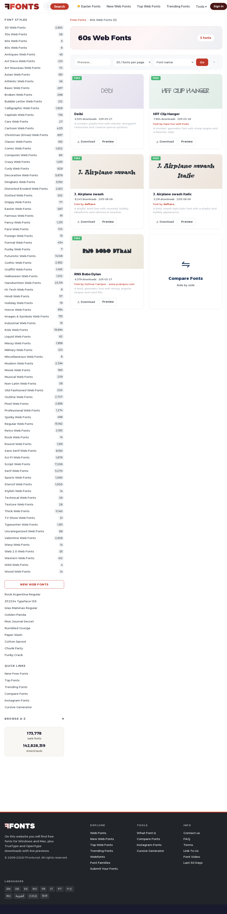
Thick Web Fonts (17, 511)
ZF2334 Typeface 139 (20, 601)
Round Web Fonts (18, 444)
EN (8, 889)
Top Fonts (12, 680)
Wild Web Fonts (16, 565)
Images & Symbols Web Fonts (27, 316)
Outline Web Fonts (19, 397)
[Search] (59, 6)
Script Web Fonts (17, 464)
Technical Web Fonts (20, 497)
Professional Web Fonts (22, 410)
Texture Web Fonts (19, 504)
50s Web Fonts (16, 34)
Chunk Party (14, 648)
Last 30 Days (193, 863)
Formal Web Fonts (18, 242)
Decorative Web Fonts (21, 175)
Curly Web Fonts (17, 168)
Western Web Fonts (19, 558)
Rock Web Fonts (17, 437)
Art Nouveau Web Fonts (22, 68)
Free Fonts (78, 20)
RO (35, 889)
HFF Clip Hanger (166, 114)
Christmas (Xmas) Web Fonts (26, 135)
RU (9, 896)
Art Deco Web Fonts (20, 61)
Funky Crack (14, 655)
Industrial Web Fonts (20, 323)
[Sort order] (173, 62)
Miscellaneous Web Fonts (24, 357)
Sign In (219, 6)
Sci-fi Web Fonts (17, 457)
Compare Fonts (16, 694)
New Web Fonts (119, 6)
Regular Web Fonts (19, 424)
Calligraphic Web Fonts (22, 108)
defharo (90, 204)
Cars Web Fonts (16, 121)
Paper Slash (13, 635)
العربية (20, 896)
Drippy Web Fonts (18, 202)
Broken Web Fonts (18, 94)
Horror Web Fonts (18, 310)
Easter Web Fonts (18, 209)
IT (51, 889)
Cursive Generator (18, 707)
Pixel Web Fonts (17, 403)
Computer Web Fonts (21, 155)
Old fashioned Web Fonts (24, 390)
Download (86, 141)
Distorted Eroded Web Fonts (26, 188)
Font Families (100, 863)
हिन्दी (44, 896)
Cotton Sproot (15, 641)
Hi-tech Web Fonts (19, 289)
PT (60, 889)
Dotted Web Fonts (18, 195)
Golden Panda (15, 614)
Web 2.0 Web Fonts (19, 551)
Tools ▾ (201, 6)
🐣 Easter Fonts (89, 6)
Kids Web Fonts (16, 330)
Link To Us (191, 851)
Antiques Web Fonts (20, 54)
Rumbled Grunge (17, 628)
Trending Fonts (178, 6)
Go (202, 62)
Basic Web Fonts (17, 88)
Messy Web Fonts (18, 343)
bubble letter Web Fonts (23, 101)
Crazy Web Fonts (17, 162)
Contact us (191, 833)
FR (43, 889)
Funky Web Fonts (17, 249)
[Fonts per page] (132, 62)
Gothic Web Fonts (18, 263)
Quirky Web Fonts (18, 417)
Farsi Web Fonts (17, 229)
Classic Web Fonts (18, 141)
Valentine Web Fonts (20, 538)
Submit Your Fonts (104, 868)
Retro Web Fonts (17, 430)
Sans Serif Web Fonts (20, 450)
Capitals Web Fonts (19, 115)
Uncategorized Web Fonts (24, 531)
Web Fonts (98, 833)
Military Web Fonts (18, 350)
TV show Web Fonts (20, 518)
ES (26, 889)
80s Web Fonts (16, 47)
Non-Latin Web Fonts (20, 383)
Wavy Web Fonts (17, 544)
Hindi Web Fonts (17, 296)
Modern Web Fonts (19, 363)
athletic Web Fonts (19, 81)
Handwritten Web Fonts (23, 283)
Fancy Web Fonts (17, 222)
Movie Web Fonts (17, 370)
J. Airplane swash (89, 194)
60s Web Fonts (16, 41)
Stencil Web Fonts (18, 484)
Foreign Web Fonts (19, 236)
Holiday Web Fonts (19, 303)
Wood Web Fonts (18, 571)
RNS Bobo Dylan (87, 274)
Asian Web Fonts (17, 74)
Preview (108, 141)
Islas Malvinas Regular (21, 608)
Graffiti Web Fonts (18, 269)
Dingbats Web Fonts (20, 182)
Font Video (191, 857)
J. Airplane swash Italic (172, 194)
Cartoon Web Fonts (19, 128)
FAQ (186, 839)
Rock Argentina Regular (22, 594)
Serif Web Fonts (16, 471)
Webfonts (97, 857)
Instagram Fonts (17, 700)
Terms (188, 845)
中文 (69, 889)
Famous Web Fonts (19, 216)
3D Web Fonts (15, 27)
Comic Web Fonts (18, 148)
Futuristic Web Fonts (20, 256)
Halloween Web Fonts (21, 276)
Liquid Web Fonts (18, 336)
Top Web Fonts (148, 6)
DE (17, 889)
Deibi (78, 114)
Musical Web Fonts (19, 377)
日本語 (33, 896)
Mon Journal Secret (19, 621)
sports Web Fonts (18, 477)
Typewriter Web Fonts (21, 524)
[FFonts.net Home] (22, 6)
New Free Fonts (16, 673)
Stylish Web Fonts (18, 491)
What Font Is (146, 833)
